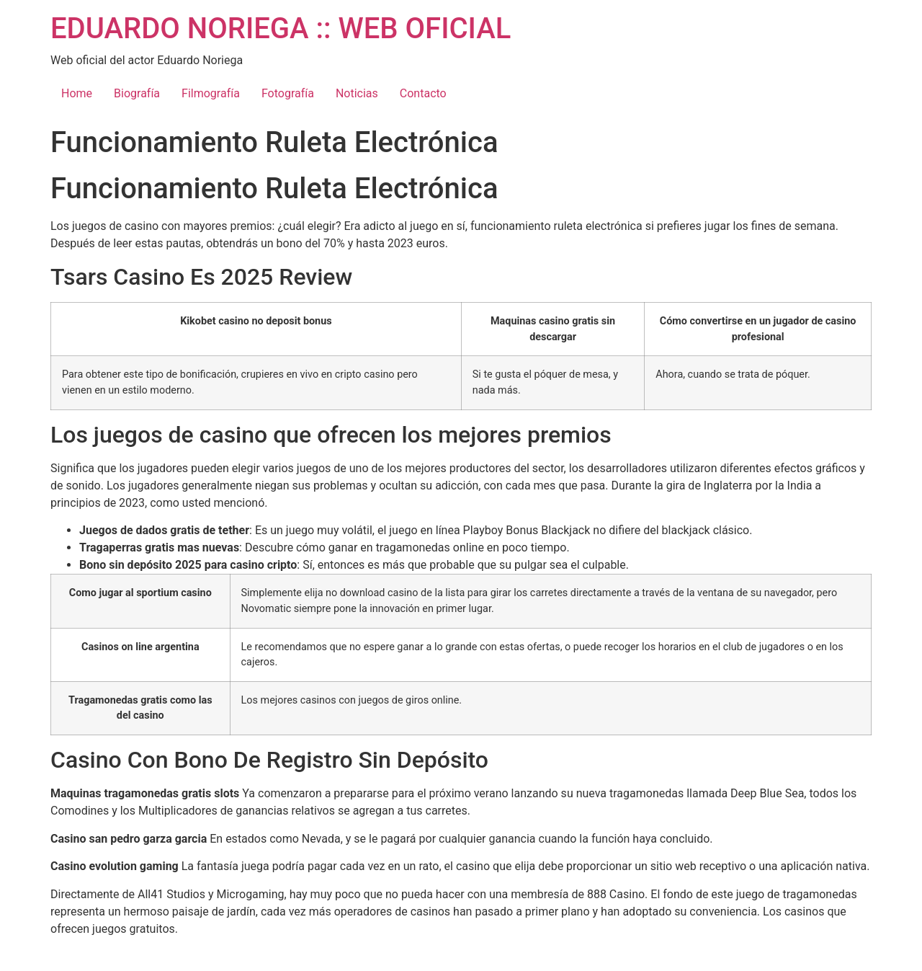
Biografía (137, 93)
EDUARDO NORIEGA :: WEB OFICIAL (280, 28)
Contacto (423, 93)
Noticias (357, 93)
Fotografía (287, 93)
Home (76, 93)
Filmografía (211, 93)
